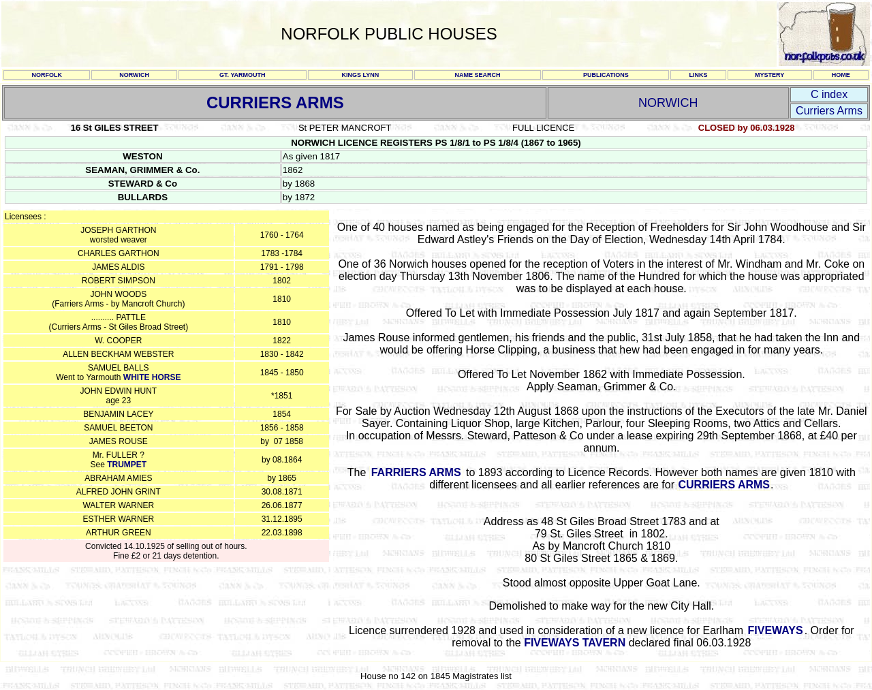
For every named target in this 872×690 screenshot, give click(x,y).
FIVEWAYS (775, 630)
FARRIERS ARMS (416, 472)
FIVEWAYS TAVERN (574, 642)
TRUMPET (126, 464)
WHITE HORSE (152, 377)
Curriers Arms (829, 110)
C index (829, 94)
